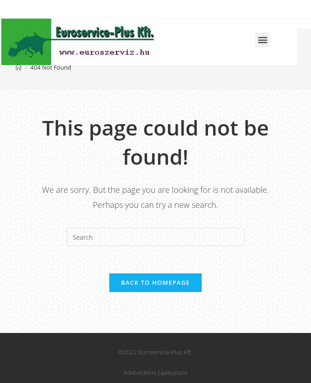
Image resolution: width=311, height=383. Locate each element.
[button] (251, 39)
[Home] (18, 67)
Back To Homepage (155, 282)
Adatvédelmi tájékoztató (156, 372)
